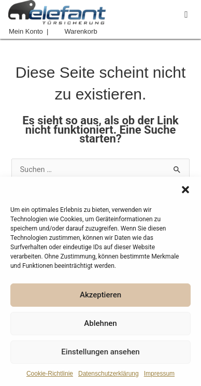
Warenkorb (81, 31)
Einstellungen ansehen (100, 351)
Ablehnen (100, 323)
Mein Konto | (28, 31)
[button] (185, 189)
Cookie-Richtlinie (49, 373)
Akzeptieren (100, 294)
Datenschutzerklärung (108, 373)
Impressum (159, 373)
